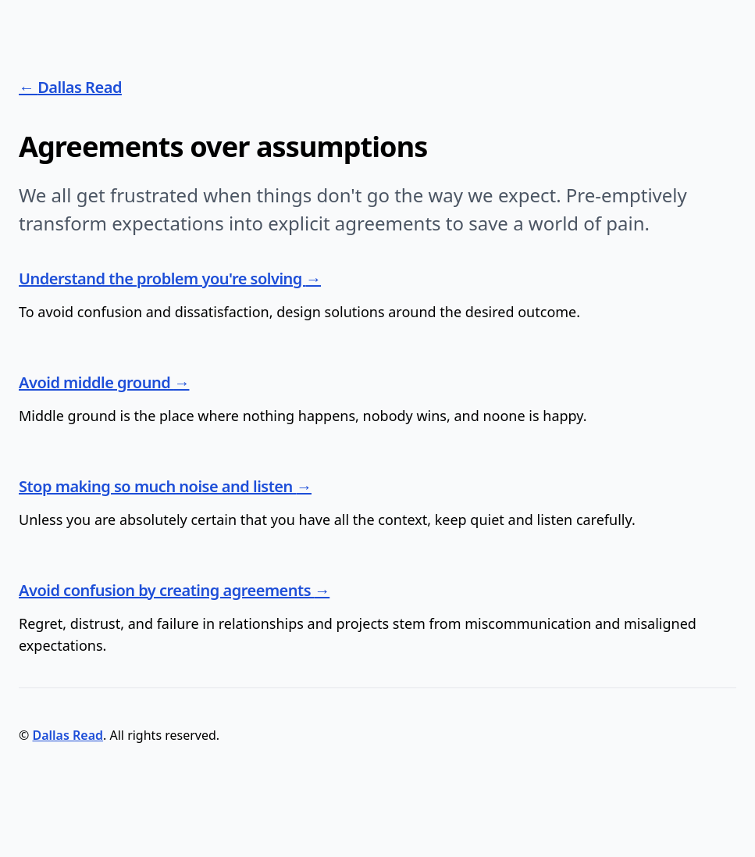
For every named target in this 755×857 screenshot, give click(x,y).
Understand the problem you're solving (162, 278)
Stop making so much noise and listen (158, 486)
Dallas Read (79, 87)
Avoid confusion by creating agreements (167, 590)
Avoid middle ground (96, 382)
